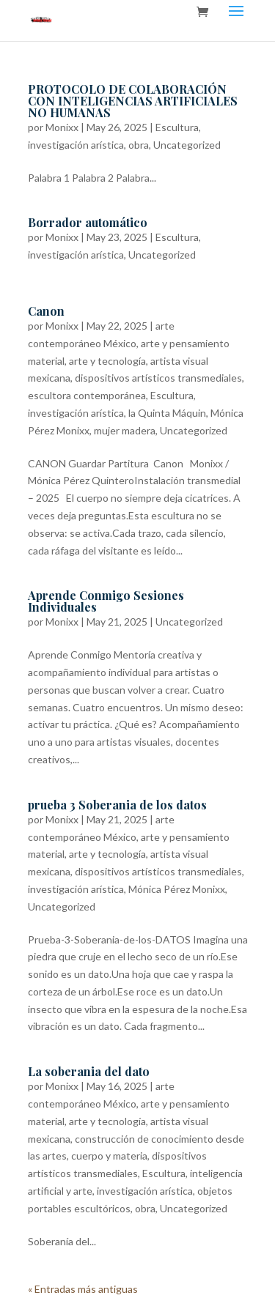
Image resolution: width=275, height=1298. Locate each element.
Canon (46, 311)
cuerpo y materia (109, 1155)
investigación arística (76, 144)
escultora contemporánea (87, 395)
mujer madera (124, 430)
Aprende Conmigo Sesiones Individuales (106, 601)
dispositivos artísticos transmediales (158, 377)
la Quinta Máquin (167, 413)
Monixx (61, 127)
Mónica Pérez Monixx (176, 889)
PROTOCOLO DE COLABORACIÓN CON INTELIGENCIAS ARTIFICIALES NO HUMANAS (133, 100)
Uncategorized (187, 144)
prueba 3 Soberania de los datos (117, 804)
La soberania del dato (89, 1071)
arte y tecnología (107, 361)
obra (138, 144)
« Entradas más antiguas (83, 1289)
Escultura (177, 127)
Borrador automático (87, 222)
